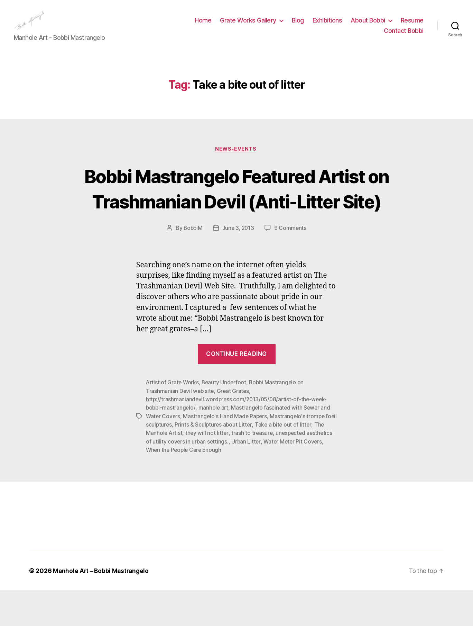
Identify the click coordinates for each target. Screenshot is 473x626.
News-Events (236, 160)
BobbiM (192, 264)
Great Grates (234, 427)
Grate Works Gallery (248, 25)
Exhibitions (327, 25)
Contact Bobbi (404, 35)
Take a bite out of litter (297, 460)
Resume (412, 25)
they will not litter (219, 468)
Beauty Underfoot (226, 418)
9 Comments (291, 264)
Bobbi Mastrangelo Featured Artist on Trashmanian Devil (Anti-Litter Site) (236, 211)
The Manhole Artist (170, 468)
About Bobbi (368, 25)
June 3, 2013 (238, 264)
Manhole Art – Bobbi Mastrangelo (102, 606)
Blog (298, 25)
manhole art (215, 443)
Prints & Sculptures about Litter (227, 460)
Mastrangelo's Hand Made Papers (226, 452)
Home (203, 25)
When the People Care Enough (206, 485)
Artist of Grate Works (173, 418)
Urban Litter (275, 477)
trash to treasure (265, 468)
